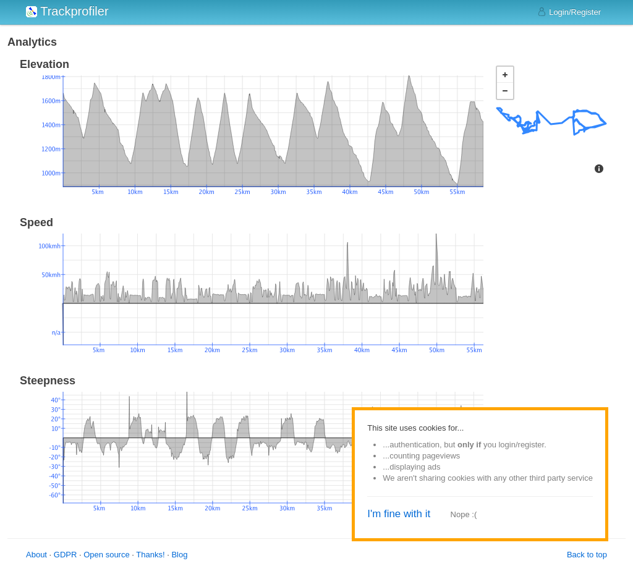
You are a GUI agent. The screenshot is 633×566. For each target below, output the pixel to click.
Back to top (587, 554)
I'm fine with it (398, 514)
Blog (179, 554)
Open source (106, 554)
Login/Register (569, 12)
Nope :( (464, 514)
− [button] (505, 91)
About (36, 554)
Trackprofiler (67, 11)
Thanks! (150, 554)
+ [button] (505, 75)
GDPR (65, 554)
